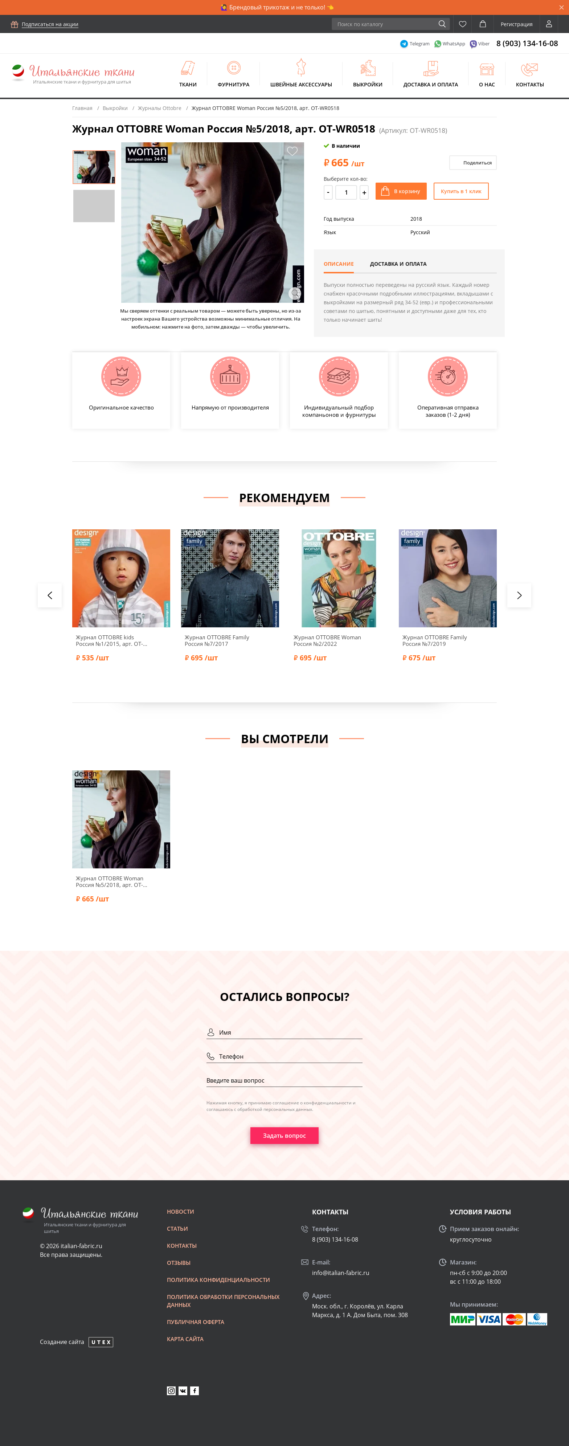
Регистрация (517, 24)
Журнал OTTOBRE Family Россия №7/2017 (217, 640)
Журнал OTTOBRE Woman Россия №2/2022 (327, 640)
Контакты (530, 84)
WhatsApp (454, 43)
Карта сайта (185, 1339)
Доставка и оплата (431, 84)
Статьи (177, 1228)
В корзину (407, 191)
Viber (484, 43)
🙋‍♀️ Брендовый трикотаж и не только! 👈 (277, 7)
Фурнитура (233, 84)
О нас (487, 84)
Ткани (188, 84)
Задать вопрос (284, 1136)
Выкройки (367, 84)
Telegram (420, 43)
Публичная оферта (195, 1321)
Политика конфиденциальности (218, 1279)
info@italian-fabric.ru (340, 1273)
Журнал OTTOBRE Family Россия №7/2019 (434, 640)
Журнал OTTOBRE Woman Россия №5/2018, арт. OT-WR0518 (109, 881)
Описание (339, 263)
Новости (180, 1211)
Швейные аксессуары (301, 84)
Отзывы (179, 1262)
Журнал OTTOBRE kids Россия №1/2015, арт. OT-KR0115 (109, 640)
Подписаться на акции (50, 24)
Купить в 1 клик (461, 191)
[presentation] (50, 595)
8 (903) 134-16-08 (527, 43)
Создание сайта (62, 1342)
